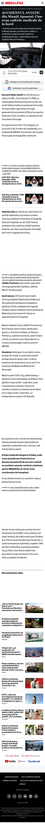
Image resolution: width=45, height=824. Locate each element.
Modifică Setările (22, 790)
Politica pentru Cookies (31, 777)
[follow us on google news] (12, 756)
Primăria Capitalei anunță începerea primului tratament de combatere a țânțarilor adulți (12, 622)
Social (15, 9)
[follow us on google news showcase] (30, 756)
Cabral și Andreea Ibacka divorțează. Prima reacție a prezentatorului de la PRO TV (11, 729)
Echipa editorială (11, 777)
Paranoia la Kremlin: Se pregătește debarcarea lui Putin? (12, 635)
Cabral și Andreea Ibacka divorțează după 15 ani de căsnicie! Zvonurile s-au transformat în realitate (12, 682)
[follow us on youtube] (10, 761)
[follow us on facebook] (34, 761)
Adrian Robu (12, 73)
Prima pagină (6, 9)
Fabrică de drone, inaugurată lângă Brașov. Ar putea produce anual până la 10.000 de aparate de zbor (12, 744)
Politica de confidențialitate (31, 780)
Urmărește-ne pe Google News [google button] (22, 88)
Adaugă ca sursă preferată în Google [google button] (22, 82)
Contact (22, 784)
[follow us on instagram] (22, 761)
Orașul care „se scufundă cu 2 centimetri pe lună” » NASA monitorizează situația (11, 651)
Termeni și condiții (9, 780)
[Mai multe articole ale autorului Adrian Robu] (4, 72)
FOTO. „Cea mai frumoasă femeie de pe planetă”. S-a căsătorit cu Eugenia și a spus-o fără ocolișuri (12, 698)
